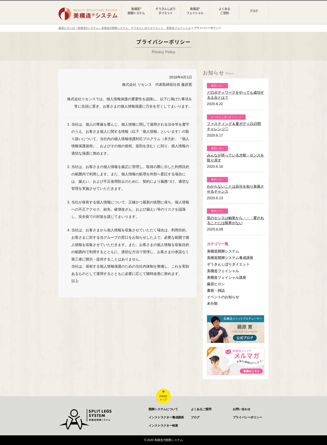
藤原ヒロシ (216, 284)
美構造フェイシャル (223, 271)
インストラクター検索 (163, 425)
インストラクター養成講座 (166, 417)
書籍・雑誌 (216, 290)
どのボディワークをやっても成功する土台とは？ (235, 95)
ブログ (195, 417)
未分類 (212, 303)
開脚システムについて (163, 409)
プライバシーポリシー (247, 417)
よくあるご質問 (201, 409)
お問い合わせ (241, 409)
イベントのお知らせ (223, 297)
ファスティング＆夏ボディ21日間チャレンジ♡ (234, 126)
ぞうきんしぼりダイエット (228, 264)
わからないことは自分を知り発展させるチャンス (235, 189)
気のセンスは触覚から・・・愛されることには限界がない (235, 220)
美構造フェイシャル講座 (226, 277)
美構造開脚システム (223, 251)
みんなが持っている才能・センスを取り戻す (235, 157)
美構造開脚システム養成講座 (230, 258)
